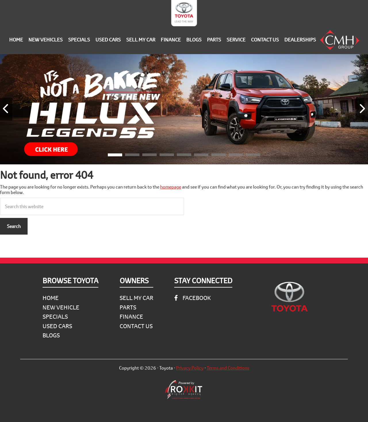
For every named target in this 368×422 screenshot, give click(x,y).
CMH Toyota (184, 14)
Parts (128, 307)
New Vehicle (61, 307)
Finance (131, 316)
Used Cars (57, 326)
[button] (115, 155)
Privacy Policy (190, 368)
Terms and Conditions (228, 368)
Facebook (192, 298)
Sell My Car (136, 298)
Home (51, 298)
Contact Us (136, 326)
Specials (55, 316)
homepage (170, 187)
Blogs (51, 335)
